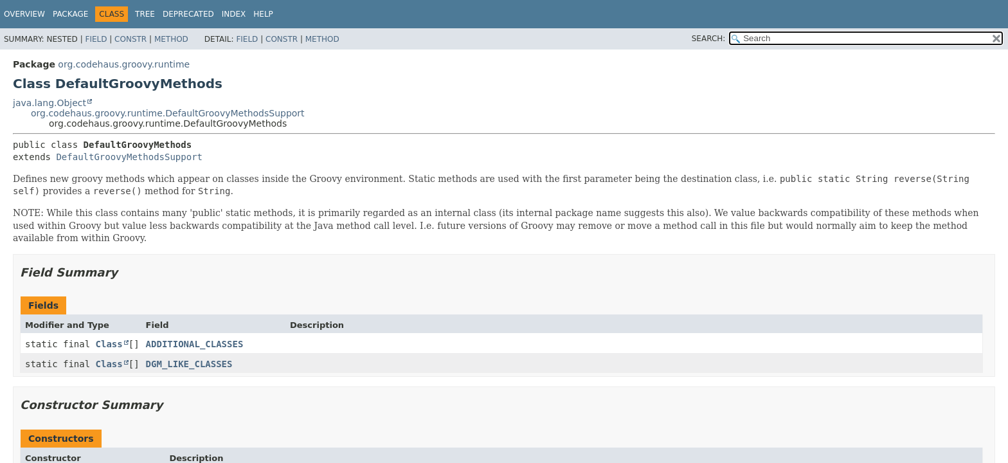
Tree (145, 14)
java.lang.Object (49, 103)
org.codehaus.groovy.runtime (124, 64)
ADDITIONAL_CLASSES (195, 344)
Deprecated (188, 14)
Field (96, 39)
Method (171, 39)
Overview (24, 14)
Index (234, 14)
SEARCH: (709, 38)
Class (109, 344)
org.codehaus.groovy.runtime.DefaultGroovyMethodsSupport (168, 113)
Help (263, 14)
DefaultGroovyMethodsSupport (129, 157)
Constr (130, 39)
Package (70, 14)
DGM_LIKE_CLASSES (189, 364)
